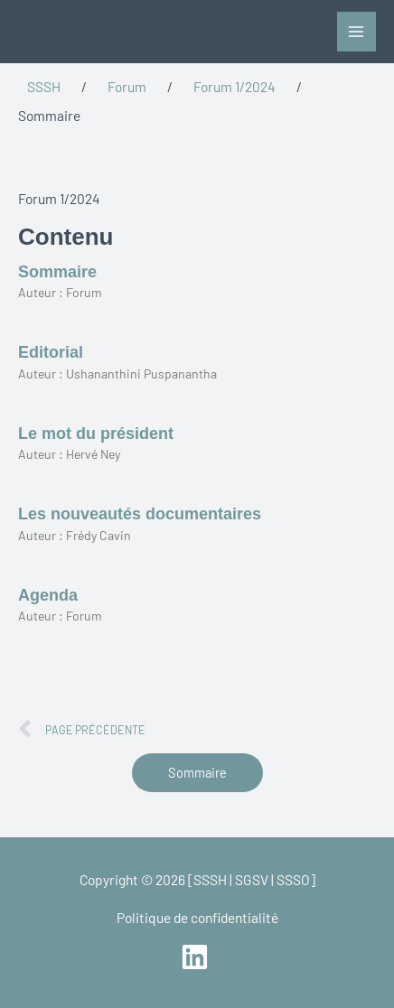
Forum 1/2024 (234, 86)
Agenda (48, 595)
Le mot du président (96, 434)
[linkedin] (196, 957)
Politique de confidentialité (197, 917)
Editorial (50, 352)
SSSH (44, 86)
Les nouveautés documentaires (139, 514)
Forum (127, 86)
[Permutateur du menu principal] (356, 31)
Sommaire (57, 272)
